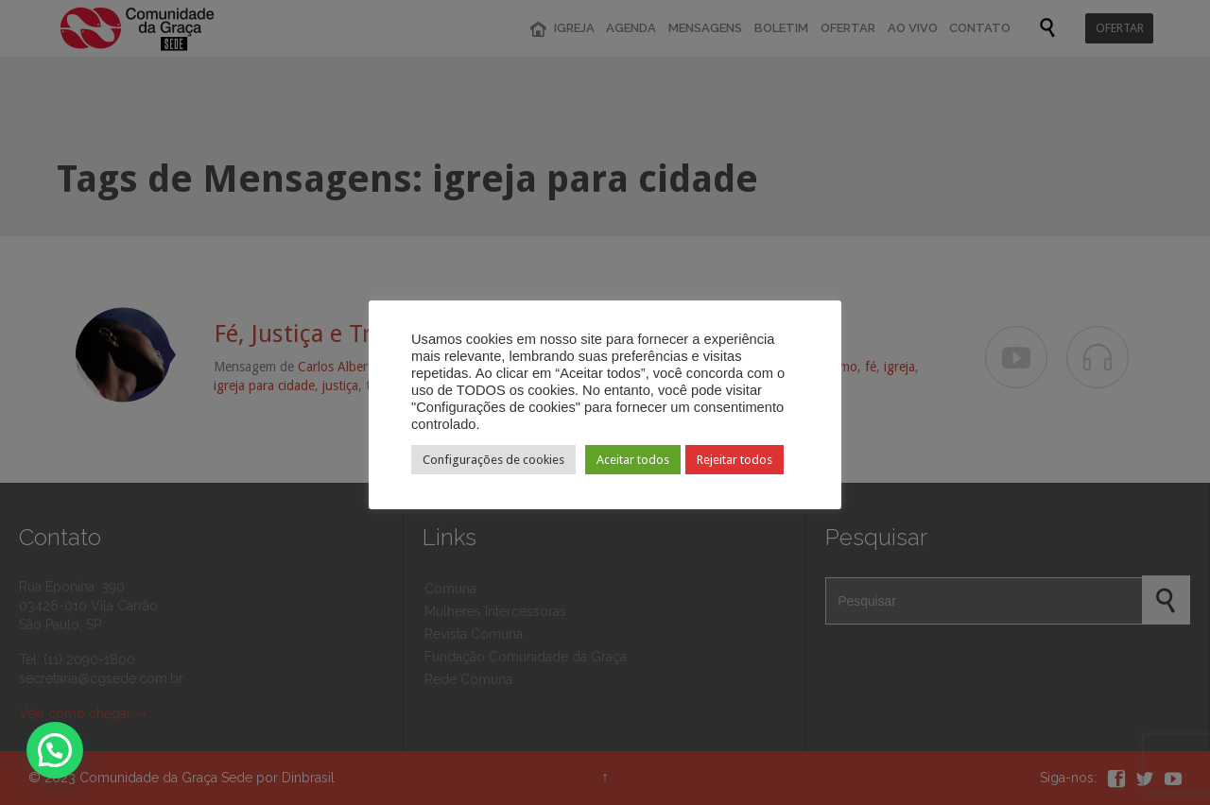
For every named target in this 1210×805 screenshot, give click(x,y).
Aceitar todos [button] (632, 460)
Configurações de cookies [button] (493, 460)
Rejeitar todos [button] (734, 460)
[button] (54, 750)
